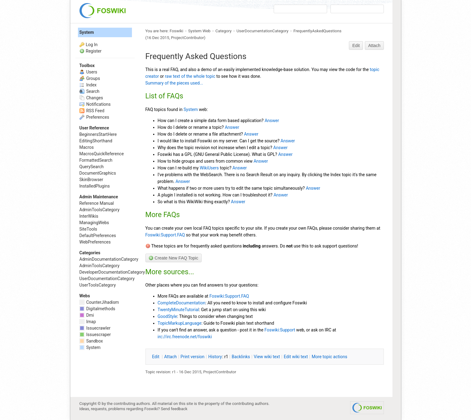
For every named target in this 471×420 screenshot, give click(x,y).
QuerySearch (91, 166)
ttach (170, 356)
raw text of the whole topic (190, 76)
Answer (271, 120)
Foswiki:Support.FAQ (165, 234)
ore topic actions (329, 356)
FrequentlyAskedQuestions (317, 31)
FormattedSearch (96, 160)
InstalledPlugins (94, 186)
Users (88, 71)
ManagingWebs (94, 222)
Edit (356, 45)
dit (156, 356)
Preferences (94, 117)
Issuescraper (95, 334)
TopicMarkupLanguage (180, 323)
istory (215, 356)
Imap (87, 321)
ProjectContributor (187, 37)
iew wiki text (267, 356)
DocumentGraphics (97, 173)
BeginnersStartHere (98, 134)
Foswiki (176, 31)
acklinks (241, 356)
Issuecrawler (94, 328)
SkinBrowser (91, 179)
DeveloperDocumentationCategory (112, 272)
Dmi (86, 315)
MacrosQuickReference (101, 153)
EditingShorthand (95, 140)
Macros (86, 147)
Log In (92, 44)
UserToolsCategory (97, 285)
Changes (91, 97)
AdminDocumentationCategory (108, 259)
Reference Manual (96, 203)
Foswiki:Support (279, 329)
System (190, 109)
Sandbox (91, 341)
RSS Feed (92, 110)
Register (94, 51)
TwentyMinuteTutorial (178, 309)
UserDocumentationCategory (262, 31)
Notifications (95, 104)
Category (223, 31)
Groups (89, 78)
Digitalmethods (97, 308)
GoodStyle (167, 316)
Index (88, 84)
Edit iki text (296, 356)
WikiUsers (209, 167)
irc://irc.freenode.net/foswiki (185, 336)
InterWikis (88, 216)
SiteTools (88, 229)
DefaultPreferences (97, 235)
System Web (199, 31)
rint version (192, 356)
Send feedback (174, 408)
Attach (374, 45)
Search (89, 91)
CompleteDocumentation (182, 302)
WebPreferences (95, 242)
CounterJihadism (99, 302)
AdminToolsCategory (99, 209)
